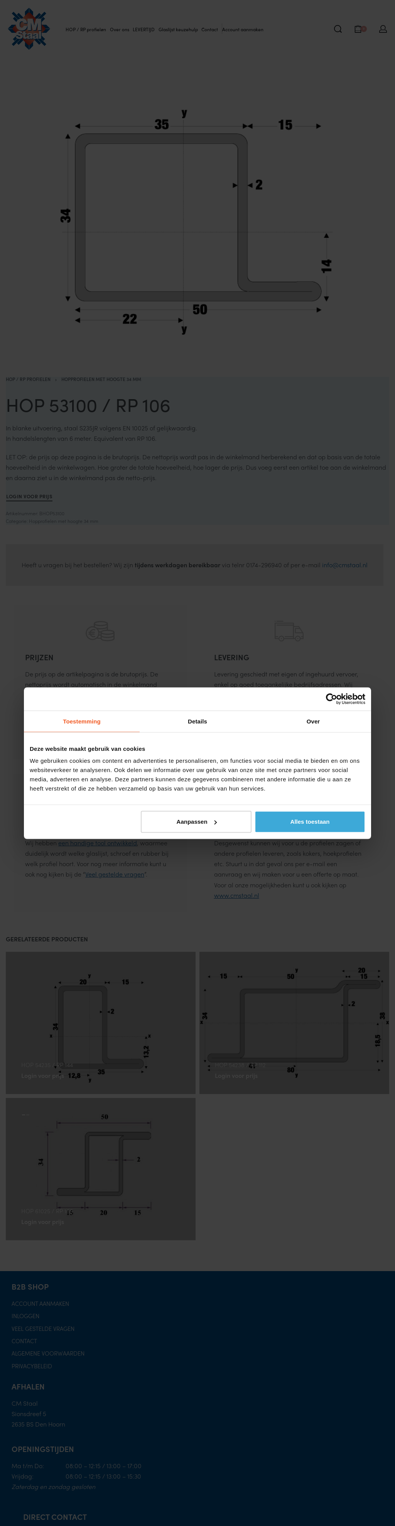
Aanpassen (197, 821)
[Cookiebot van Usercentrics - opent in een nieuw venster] (331, 699)
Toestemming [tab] (82, 721)
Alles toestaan (310, 821)
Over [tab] (313, 721)
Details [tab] (197, 721)
